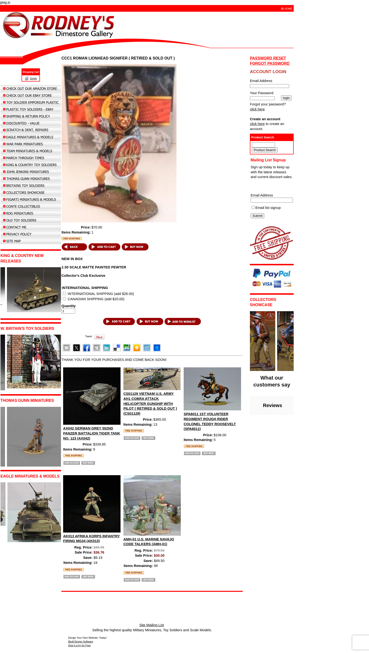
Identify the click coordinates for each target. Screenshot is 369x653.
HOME (288, 8)
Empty (33, 78)
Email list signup (268, 208)
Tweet (88, 336)
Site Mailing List (151, 625)
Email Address (262, 195)
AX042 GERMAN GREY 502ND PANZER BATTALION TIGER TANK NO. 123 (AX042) (91, 433)
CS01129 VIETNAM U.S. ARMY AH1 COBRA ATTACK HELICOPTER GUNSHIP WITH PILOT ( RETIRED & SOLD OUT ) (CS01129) (150, 403)
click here (257, 109)
